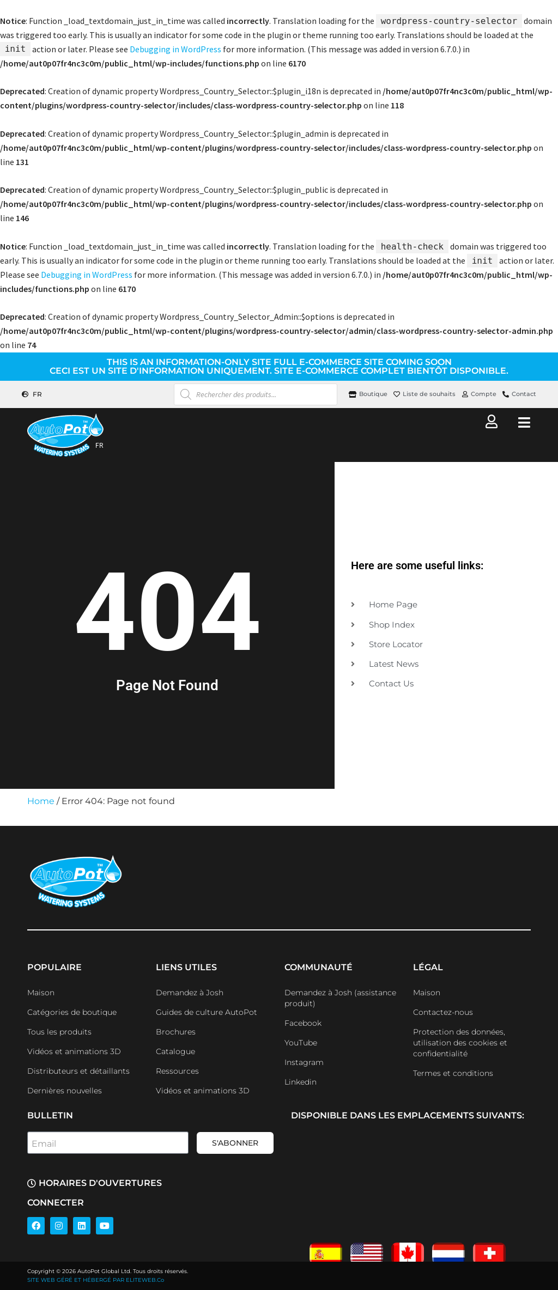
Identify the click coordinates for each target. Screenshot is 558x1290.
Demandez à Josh (189, 992)
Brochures (176, 1032)
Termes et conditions (453, 1073)
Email (44, 1144)
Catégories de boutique (72, 1012)
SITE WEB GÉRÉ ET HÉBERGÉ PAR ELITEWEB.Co (95, 1279)
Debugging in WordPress (175, 49)
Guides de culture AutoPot (206, 1012)
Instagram (304, 1062)
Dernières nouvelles (64, 1091)
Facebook (303, 1023)
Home (40, 801)
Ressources (177, 1071)
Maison (40, 992)
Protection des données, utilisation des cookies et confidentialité (460, 1042)
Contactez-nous (443, 1012)
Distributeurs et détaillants (78, 1071)
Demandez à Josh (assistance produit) (340, 998)
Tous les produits (59, 1032)
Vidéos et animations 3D (74, 1051)
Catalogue (175, 1051)
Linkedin (300, 1082)
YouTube (300, 1043)
